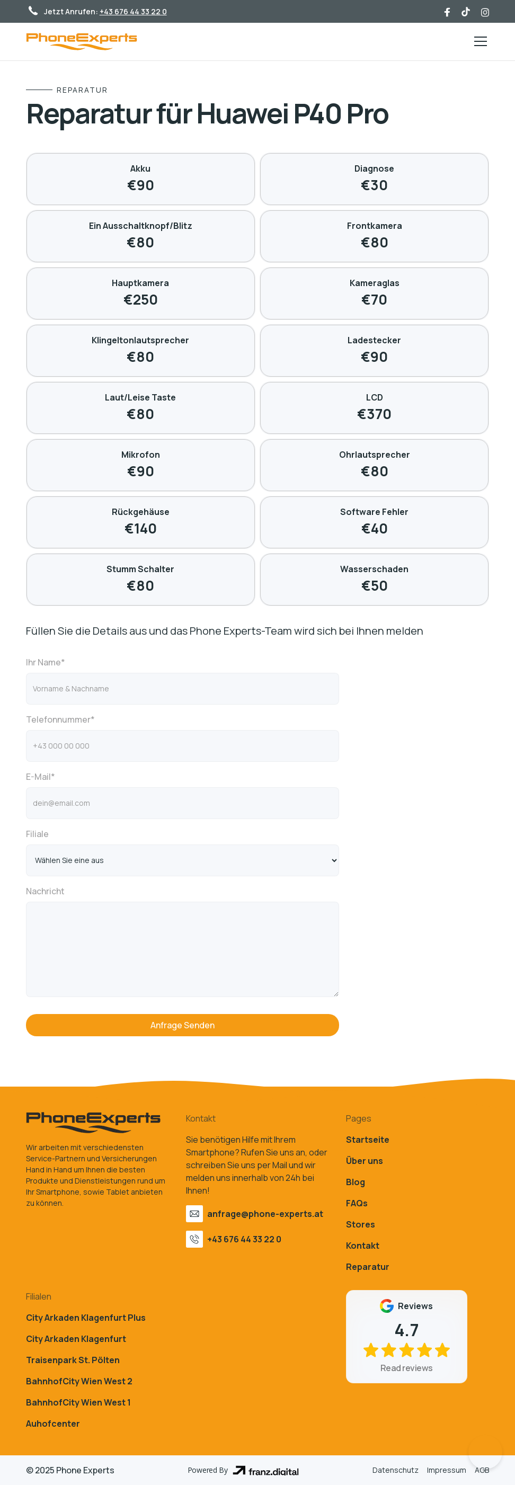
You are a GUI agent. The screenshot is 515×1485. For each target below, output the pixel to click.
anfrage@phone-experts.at (265, 1214)
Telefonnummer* (60, 719)
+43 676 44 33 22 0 (133, 11)
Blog (355, 1182)
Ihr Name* (45, 662)
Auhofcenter (53, 1423)
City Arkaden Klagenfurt (76, 1339)
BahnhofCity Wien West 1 (78, 1402)
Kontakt (362, 1245)
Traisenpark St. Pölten (73, 1360)
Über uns (364, 1161)
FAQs (357, 1203)
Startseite (367, 1139)
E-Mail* (40, 776)
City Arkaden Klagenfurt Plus (86, 1317)
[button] (478, 41)
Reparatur (367, 1267)
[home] (81, 41)
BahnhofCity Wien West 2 (79, 1381)
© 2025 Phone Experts (70, 1470)
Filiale (37, 834)
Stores (360, 1224)
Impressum (446, 1470)
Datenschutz (395, 1470)
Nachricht (45, 891)
